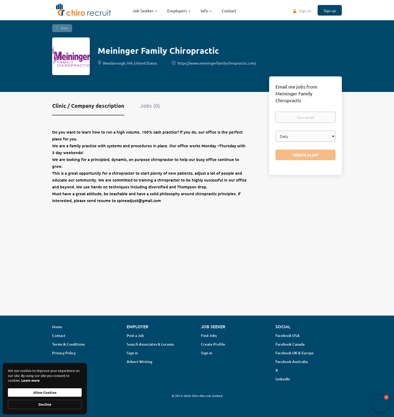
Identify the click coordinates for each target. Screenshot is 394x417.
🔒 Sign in (301, 10)
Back (64, 28)
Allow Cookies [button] (44, 392)
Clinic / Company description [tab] (88, 105)
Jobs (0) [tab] (150, 105)
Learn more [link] (30, 380)
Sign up (330, 10)
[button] (380, 403)
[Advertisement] (197, 270)
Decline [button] (44, 404)
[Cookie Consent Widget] (45, 388)
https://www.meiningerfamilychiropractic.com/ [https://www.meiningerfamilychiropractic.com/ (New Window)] (217, 63)
